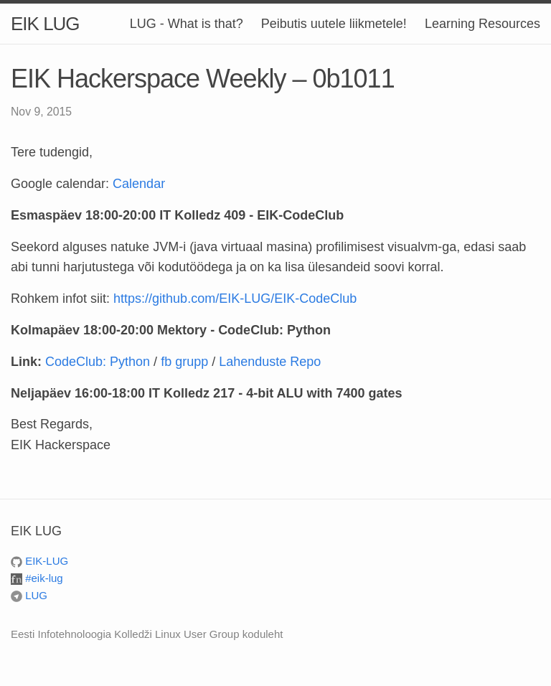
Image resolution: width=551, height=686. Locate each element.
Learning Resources (482, 24)
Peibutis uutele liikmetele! (334, 24)
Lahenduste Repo (270, 361)
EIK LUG (45, 23)
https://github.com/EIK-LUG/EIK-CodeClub (235, 298)
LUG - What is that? (186, 24)
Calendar (139, 184)
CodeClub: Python (97, 361)
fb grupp (184, 361)
